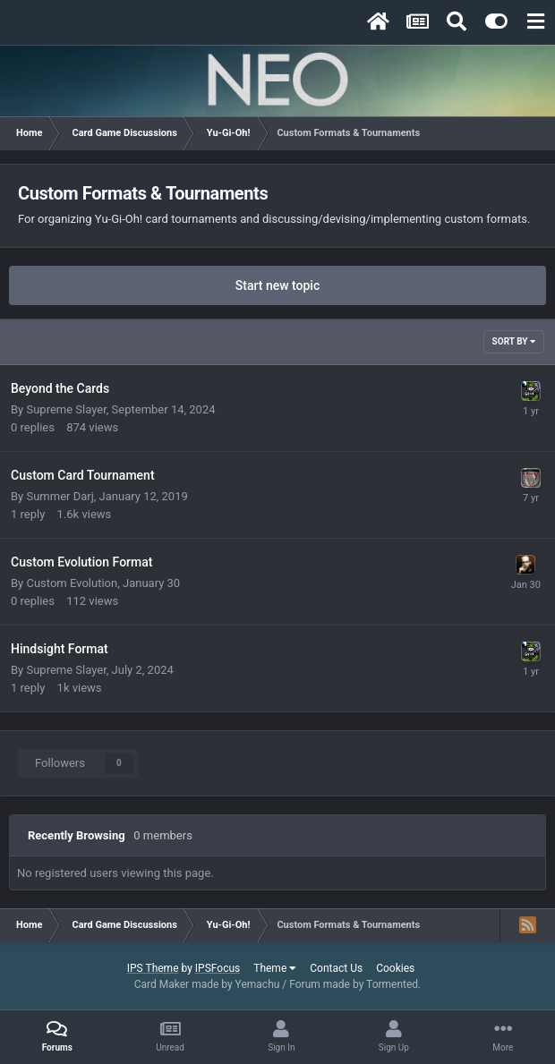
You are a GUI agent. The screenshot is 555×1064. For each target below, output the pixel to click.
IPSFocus (217, 968)
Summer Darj (59, 496)
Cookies (395, 968)
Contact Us (336, 968)
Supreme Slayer (66, 409)
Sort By (513, 341)
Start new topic (277, 285)
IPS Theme (153, 968)
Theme (274, 968)
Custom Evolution (71, 583)
